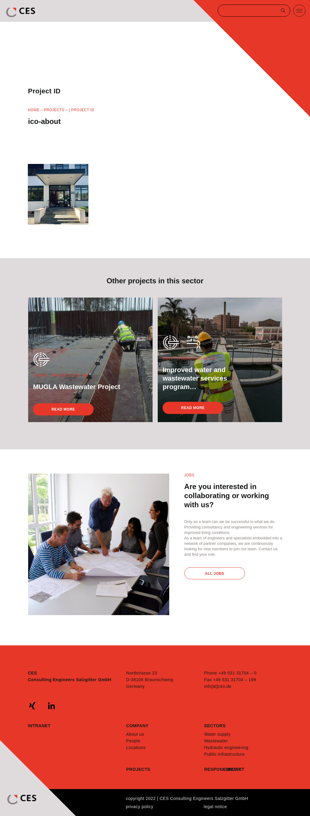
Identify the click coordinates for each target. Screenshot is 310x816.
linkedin (51, 705)
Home (33, 110)
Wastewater (216, 740)
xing (32, 705)
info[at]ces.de (217, 686)
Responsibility (213, 769)
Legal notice (215, 806)
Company (137, 725)
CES (21, 12)
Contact (232, 769)
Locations (136, 747)
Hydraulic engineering (226, 747)
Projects (54, 110)
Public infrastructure (224, 754)
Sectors (215, 725)
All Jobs (214, 573)
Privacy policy (139, 806)
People (133, 740)
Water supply (217, 734)
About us (135, 734)
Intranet (39, 725)
